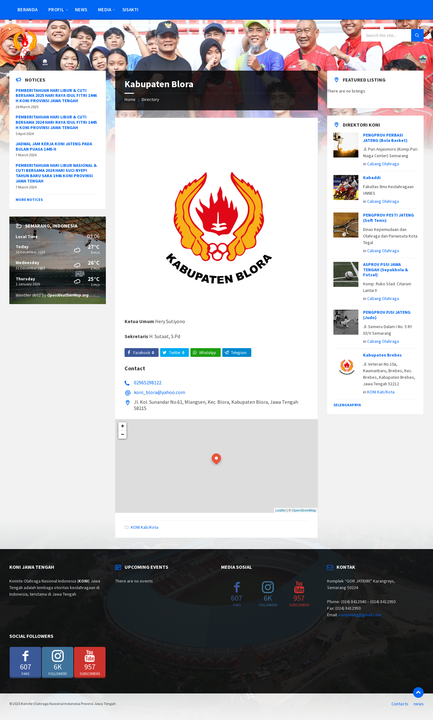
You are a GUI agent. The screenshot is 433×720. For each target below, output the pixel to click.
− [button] (122, 434)
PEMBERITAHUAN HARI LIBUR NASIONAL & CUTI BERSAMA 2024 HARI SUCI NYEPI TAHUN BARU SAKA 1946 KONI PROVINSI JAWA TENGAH (56, 173)
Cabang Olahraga (383, 164)
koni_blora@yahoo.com (159, 392)
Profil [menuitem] (56, 9)
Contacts (399, 704)
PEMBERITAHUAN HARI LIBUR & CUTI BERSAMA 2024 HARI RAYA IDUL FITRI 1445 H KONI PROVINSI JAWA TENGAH (56, 122)
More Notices (29, 199)
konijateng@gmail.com (360, 615)
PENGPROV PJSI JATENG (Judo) (387, 314)
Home (130, 99)
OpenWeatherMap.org (68, 295)
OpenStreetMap (304, 510)
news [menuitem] (81, 9)
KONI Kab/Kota (144, 527)
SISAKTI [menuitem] (130, 9)
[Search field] (392, 35)
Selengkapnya (347, 404)
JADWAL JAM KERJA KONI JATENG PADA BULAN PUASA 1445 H (54, 146)
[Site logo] (25, 58)
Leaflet (280, 510)
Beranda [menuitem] (27, 9)
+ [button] (122, 426)
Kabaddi (372, 177)
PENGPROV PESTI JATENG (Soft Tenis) (388, 217)
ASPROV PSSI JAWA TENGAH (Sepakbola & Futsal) (385, 270)
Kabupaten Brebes (382, 355)
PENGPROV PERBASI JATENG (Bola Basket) (385, 137)
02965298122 (147, 382)
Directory (150, 99)
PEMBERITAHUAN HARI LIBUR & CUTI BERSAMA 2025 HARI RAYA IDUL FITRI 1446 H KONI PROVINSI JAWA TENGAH (56, 96)
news (419, 704)
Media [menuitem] (104, 9)
